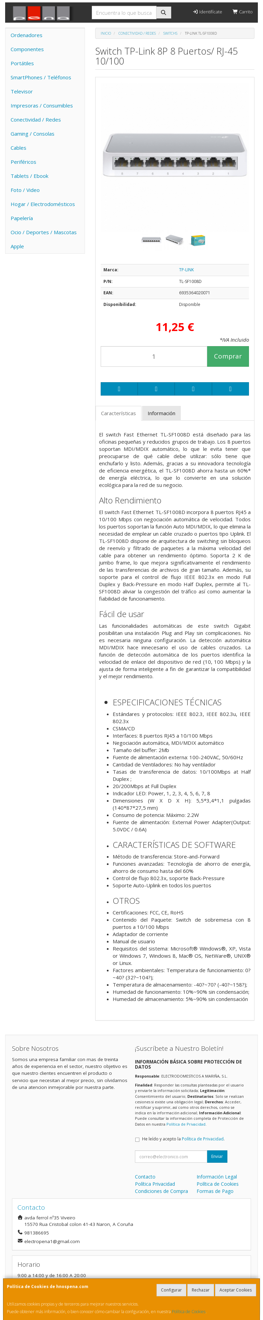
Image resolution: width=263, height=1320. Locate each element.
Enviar (217, 1156)
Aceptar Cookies (236, 1290)
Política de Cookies (188, 1312)
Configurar (171, 1290)
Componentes (27, 49)
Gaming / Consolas (32, 133)
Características (118, 413)
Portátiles (22, 63)
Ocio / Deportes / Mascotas (44, 232)
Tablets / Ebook (29, 175)
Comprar (228, 356)
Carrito (243, 12)
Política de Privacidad (185, 1124)
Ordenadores (26, 35)
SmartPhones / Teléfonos (41, 77)
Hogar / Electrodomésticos (43, 204)
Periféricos (23, 161)
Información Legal (217, 1176)
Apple (17, 246)
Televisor (22, 91)
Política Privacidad (155, 1184)
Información (161, 413)
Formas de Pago (215, 1191)
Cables (18, 147)
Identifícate (207, 12)
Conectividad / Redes (36, 119)
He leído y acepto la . (183, 1139)
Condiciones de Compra (161, 1191)
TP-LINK (186, 270)
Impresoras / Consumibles (42, 105)
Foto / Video (25, 189)
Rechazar (201, 1290)
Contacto (145, 1176)
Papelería (22, 218)
